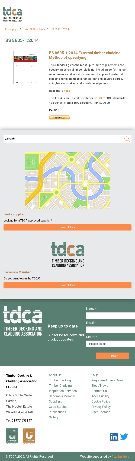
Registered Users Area (107, 380)
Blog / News (99, 385)
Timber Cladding (60, 385)
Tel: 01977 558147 (19, 420)
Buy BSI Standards (34, 29)
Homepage (11, 29)
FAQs (95, 375)
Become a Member (62, 396)
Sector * (92, 337)
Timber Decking (60, 380)
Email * (91, 323)
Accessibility (100, 396)
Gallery (53, 417)
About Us (55, 375)
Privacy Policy (101, 407)
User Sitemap (100, 412)
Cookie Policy (100, 401)
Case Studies (58, 407)
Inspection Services (63, 391)
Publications (57, 412)
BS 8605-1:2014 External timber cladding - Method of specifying (86, 55)
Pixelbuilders (121, 456)
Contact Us (99, 391)
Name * (91, 308)
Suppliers (55, 401)
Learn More (67, 227)
